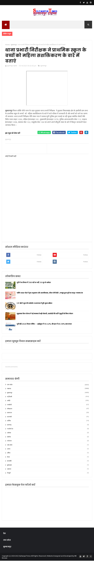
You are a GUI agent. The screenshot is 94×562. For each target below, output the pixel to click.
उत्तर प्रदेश (9, 386)
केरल (8, 458)
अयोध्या (9, 434)
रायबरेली (9, 406)
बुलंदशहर (9, 466)
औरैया (8, 454)
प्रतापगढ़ (9, 426)
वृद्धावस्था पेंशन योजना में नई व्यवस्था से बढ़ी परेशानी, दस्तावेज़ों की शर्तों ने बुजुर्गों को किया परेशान (45, 315)
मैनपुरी (9, 474)
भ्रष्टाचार (9, 470)
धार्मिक (9, 422)
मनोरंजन (9, 442)
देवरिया (9, 438)
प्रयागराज (9, 414)
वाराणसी (9, 418)
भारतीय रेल (10, 430)
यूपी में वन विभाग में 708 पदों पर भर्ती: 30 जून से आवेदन (34, 284)
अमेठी (8, 402)
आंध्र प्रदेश (9, 446)
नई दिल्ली (9, 398)
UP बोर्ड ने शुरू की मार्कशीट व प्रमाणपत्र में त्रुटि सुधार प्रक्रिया (34, 304)
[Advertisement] (47, 219)
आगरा (8, 450)
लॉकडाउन (9, 410)
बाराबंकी (9, 462)
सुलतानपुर (43, 67)
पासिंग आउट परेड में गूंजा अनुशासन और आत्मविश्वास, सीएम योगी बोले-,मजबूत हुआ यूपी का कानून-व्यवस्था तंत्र (50, 294)
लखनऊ (9, 390)
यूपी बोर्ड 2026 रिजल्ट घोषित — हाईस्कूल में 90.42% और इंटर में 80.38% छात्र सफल (44, 325)
